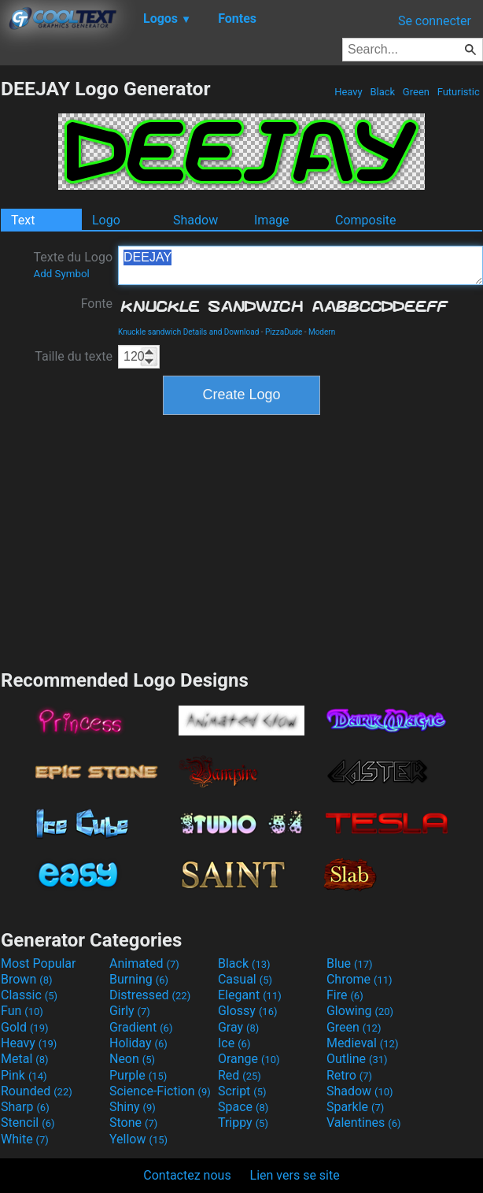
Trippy (243, 1122)
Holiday (138, 1043)
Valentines (363, 1122)
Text (23, 220)
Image (271, 220)
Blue (349, 963)
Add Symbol (61, 274)
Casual (245, 979)
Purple (138, 1075)
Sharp (25, 1106)
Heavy (348, 92)
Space (243, 1106)
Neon (132, 1058)
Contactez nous (186, 1175)
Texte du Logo (72, 265)
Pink (24, 1075)
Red (239, 1075)
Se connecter (434, 20)
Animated (144, 963)
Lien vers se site (295, 1175)
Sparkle (355, 1106)
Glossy (248, 1010)
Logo (106, 220)
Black (382, 92)
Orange (249, 1058)
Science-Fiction (160, 1091)
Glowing (359, 1010)
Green (416, 92)
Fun (22, 1010)
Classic (29, 994)
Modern (321, 332)
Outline (357, 1058)
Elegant (250, 994)
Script (242, 1091)
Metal (25, 1058)
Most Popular (38, 963)
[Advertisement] (241, 540)
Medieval (362, 1043)
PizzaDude (283, 332)
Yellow (138, 1139)
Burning (138, 979)
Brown (26, 979)
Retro (349, 1075)
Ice (234, 1043)
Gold (25, 1027)
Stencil (27, 1122)
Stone (133, 1122)
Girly (129, 1010)
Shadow (195, 220)
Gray (238, 1027)
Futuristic (458, 92)
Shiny (132, 1106)
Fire (344, 994)
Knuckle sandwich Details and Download (188, 332)
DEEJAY (300, 265)
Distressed (149, 994)
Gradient (140, 1027)
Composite (365, 220)
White (25, 1139)
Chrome (359, 979)
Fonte (96, 303)
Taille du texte (73, 356)
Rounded (36, 1091)
